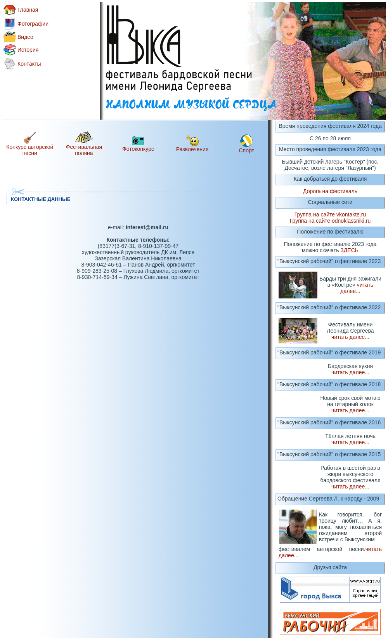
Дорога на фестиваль (330, 191)
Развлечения (192, 149)
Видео (25, 37)
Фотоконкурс (138, 149)
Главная (27, 10)
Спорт (246, 150)
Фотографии (32, 24)
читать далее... (356, 288)
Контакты (29, 64)
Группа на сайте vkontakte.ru (330, 214)
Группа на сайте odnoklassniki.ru (330, 221)
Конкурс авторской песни (29, 150)
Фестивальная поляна (84, 150)
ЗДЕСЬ (349, 250)
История (27, 50)
